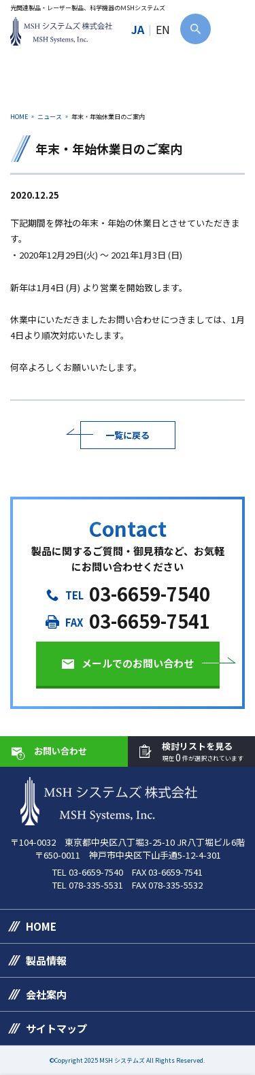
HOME (19, 116)
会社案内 (46, 994)
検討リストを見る (202, 752)
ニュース (49, 116)
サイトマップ (56, 1028)
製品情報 (46, 960)
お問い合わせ (60, 750)
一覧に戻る (127, 435)
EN (163, 29)
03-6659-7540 (149, 593)
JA (137, 29)
